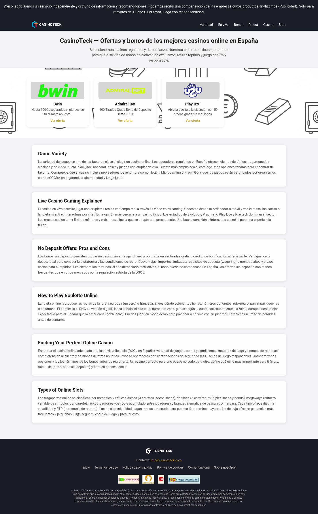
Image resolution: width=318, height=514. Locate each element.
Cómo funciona (199, 467)
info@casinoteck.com (166, 460)
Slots (282, 25)
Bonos (238, 25)
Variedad (206, 25)
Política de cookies (170, 467)
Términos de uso (106, 467)
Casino (268, 25)
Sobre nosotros (225, 467)
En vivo (223, 25)
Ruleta (253, 25)
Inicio (86, 467)
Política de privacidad (137, 467)
